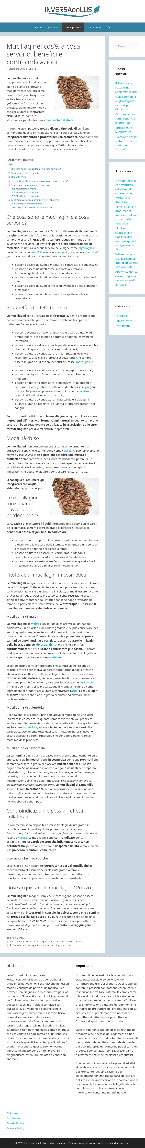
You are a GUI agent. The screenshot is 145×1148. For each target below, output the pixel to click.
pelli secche (87, 682)
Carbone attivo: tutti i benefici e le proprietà (125, 118)
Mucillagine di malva (26, 188)
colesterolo (52, 120)
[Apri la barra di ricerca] (109, 27)
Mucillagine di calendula (27, 192)
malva (35, 624)
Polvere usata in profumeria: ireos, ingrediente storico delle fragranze (126, 215)
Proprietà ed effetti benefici (25, 173)
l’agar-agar (85, 248)
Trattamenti (94, 27)
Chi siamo (13, 1113)
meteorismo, (83, 391)
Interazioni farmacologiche (29, 203)
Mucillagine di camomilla (28, 196)
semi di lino (38, 252)
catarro (56, 657)
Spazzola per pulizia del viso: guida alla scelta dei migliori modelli (46, 941)
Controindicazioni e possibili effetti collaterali (35, 199)
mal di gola (83, 362)
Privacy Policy (15, 1128)
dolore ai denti (46, 644)
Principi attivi (73, 27)
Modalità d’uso (18, 176)
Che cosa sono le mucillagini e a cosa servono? (36, 168)
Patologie (53, 27)
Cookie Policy (15, 1123)
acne (74, 691)
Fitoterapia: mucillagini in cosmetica (30, 185)
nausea (22, 837)
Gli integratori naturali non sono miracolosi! (126, 87)
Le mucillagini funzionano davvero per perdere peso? (39, 181)
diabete (68, 120)
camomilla (61, 252)
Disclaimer (13, 1118)
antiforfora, (30, 727)
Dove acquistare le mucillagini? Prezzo (31, 207)
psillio (67, 450)
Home (38, 27)
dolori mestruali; (53, 395)
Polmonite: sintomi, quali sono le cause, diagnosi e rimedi (42, 945)
